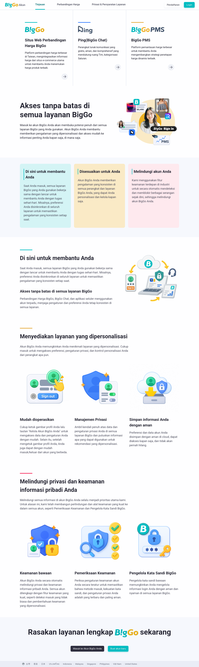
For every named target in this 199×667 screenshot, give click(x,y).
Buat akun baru (118, 648)
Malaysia (79, 664)
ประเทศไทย (54, 664)
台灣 (28, 664)
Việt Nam (117, 664)
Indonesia (67, 664)
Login (189, 4)
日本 (43, 664)
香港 (36, 664)
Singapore (91, 664)
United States (131, 664)
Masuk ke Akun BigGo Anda (87, 648)
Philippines (104, 664)
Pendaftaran (173, 4)
